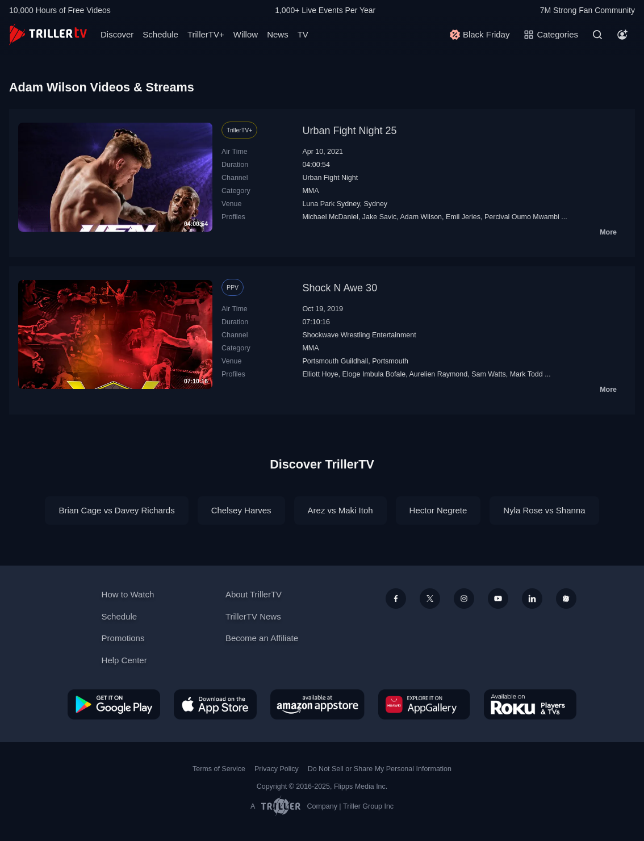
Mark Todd (526, 374)
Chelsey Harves (241, 510)
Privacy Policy (276, 769)
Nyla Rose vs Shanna (544, 510)
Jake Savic (379, 217)
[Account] (622, 34)
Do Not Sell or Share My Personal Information (379, 769)
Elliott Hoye (320, 374)
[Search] (597, 34)
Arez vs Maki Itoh (340, 510)
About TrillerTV (253, 594)
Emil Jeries (463, 217)
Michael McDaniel (330, 217)
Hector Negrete (438, 510)
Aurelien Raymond (438, 374)
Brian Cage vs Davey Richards (116, 510)
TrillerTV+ (205, 34)
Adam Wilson (421, 217)
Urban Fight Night (330, 178)
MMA (310, 191)
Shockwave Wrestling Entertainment (359, 335)
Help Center (124, 660)
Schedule (160, 34)
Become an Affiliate (261, 638)
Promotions (123, 638)
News (277, 34)
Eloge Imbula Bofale (373, 374)
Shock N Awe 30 (339, 288)
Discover (117, 34)
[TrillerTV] (48, 34)
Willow (245, 34)
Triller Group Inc (368, 806)
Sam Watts (488, 374)
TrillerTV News (253, 616)
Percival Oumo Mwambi (521, 217)
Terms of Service (219, 769)
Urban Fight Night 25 (349, 130)
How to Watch (128, 594)
